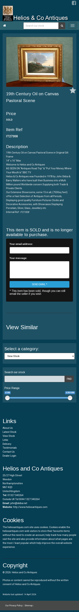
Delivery (7, 444)
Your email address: (21, 244)
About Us (8, 428)
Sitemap (28, 605)
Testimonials (10, 447)
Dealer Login (9, 455)
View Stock (9, 436)
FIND (69, 379)
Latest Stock (9, 432)
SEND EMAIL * (39, 284)
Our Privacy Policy (13, 605)
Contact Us (9, 451)
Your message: (18, 258)
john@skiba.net (18, 503)
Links (5, 440)
